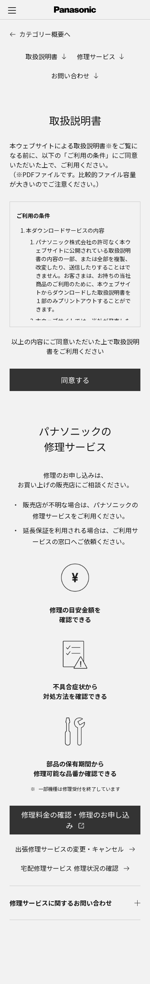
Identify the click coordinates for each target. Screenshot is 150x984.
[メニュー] (12, 10)
